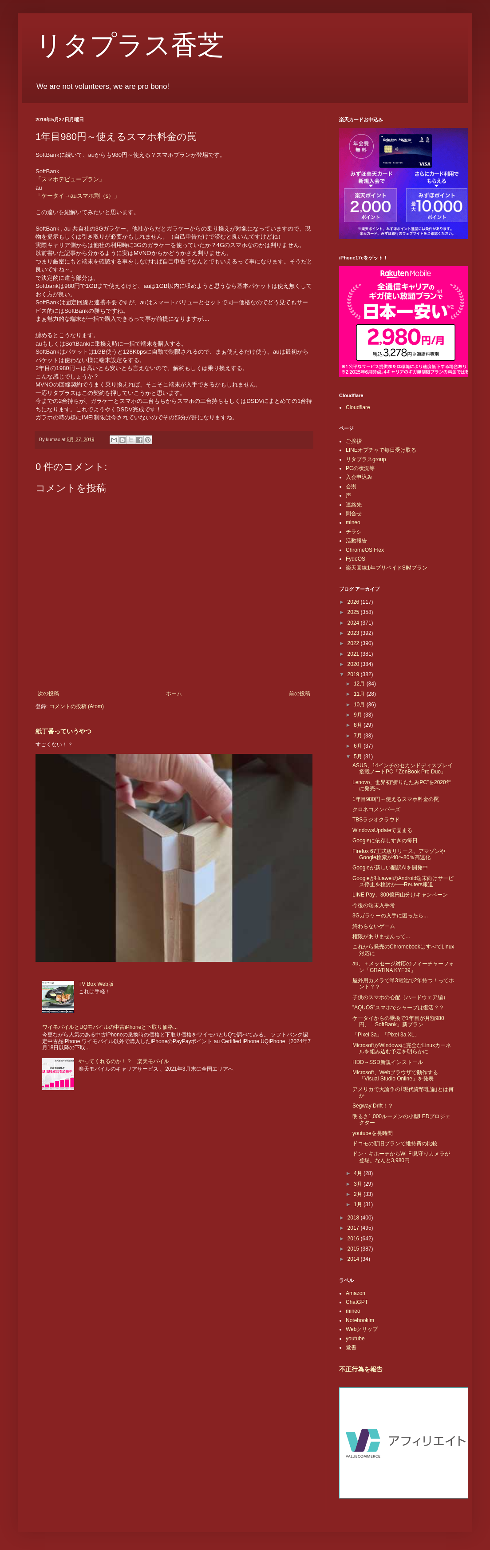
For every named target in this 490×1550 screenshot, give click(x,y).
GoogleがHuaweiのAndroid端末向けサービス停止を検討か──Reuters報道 (403, 881)
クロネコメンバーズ (376, 809)
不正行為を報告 (361, 1369)
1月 (359, 1204)
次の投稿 (48, 693)
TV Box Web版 (96, 984)
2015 (354, 1249)
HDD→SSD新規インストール (387, 1062)
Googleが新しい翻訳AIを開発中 (390, 868)
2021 (354, 654)
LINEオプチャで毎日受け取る (381, 450)
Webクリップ (362, 1329)
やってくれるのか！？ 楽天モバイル (124, 1061)
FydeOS (355, 559)
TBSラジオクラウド (376, 820)
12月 (360, 684)
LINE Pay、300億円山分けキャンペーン (400, 895)
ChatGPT (357, 1302)
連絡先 (354, 505)
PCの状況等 (360, 468)
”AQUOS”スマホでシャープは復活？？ (398, 1007)
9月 (359, 715)
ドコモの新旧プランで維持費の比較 (395, 1143)
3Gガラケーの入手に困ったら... (390, 915)
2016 (354, 1238)
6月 (359, 746)
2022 (354, 643)
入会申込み (359, 477)
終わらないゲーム (373, 926)
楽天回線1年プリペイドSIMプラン (386, 568)
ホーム (174, 693)
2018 (354, 1218)
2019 (354, 674)
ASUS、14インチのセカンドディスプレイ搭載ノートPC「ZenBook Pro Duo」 (402, 768)
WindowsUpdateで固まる (382, 830)
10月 (360, 704)
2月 (359, 1194)
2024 (354, 623)
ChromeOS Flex (365, 550)
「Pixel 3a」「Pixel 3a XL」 (385, 1035)
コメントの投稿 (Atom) (76, 706)
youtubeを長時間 (372, 1133)
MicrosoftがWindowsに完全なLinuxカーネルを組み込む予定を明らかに (401, 1048)
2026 (354, 602)
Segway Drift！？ (372, 1106)
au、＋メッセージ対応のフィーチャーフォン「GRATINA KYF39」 (403, 966)
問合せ (354, 513)
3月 (359, 1184)
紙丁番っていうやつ (63, 731)
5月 (359, 756)
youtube (355, 1338)
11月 (360, 694)
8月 (359, 725)
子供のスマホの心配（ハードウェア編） (400, 997)
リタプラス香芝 (130, 45)
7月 (359, 736)
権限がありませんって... (381, 936)
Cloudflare (358, 407)
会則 (351, 486)
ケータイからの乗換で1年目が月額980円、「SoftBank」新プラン (398, 1021)
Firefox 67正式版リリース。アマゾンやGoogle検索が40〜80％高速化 (398, 854)
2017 (354, 1228)
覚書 (351, 1347)
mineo (353, 522)
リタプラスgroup (366, 459)
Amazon (355, 1293)
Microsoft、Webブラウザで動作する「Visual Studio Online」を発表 (395, 1075)
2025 (354, 612)
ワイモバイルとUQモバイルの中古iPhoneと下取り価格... (110, 1027)
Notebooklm (360, 1320)
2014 (354, 1259)
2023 (354, 633)
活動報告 (356, 541)
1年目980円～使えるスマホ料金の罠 (395, 799)
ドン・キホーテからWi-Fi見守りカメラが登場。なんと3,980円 (401, 1157)
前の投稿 (299, 693)
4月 (359, 1173)
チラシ (354, 532)
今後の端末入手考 (373, 905)
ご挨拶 (354, 441)
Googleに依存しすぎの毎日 (385, 840)
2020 (354, 664)
